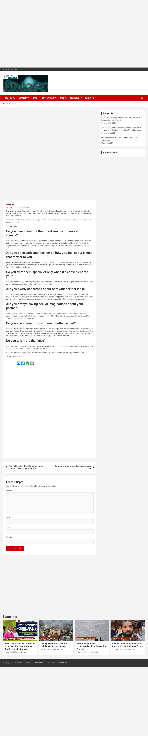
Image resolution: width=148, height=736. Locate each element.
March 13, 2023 (117, 649)
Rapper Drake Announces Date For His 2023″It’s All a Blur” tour (127, 645)
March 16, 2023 (46, 649)
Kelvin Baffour (25, 207)
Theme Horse (38, 663)
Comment (10, 490)
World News (11, 616)
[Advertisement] (67, 34)
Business (10, 204)
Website (9, 537)
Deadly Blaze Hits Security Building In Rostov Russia (54, 645)
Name (9, 517)
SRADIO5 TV (24, 98)
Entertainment (49, 98)
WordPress (64, 663)
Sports (63, 98)
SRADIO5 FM (10, 98)
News (34, 98)
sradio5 (19, 663)
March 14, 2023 (82, 652)
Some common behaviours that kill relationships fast (73, 467)
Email (8, 527)
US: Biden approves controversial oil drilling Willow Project (91, 646)
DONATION (89, 98)
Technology (76, 98)
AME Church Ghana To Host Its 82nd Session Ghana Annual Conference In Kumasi (20, 646)
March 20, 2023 (10, 652)
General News (11, 638)
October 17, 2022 (12, 207)
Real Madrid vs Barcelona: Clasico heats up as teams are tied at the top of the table (26, 467)
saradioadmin (22, 652)
